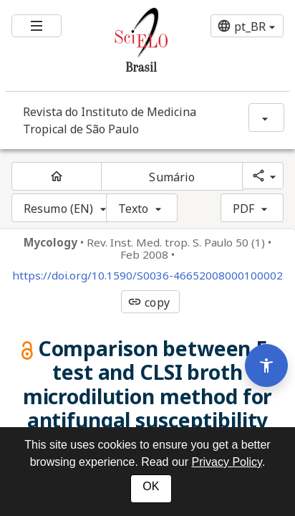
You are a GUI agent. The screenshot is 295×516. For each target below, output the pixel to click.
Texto (133, 208)
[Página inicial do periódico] (56, 176)
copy (148, 302)
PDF (243, 208)
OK (150, 486)
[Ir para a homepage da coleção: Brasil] (124, 45)
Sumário (172, 177)
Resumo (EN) (58, 208)
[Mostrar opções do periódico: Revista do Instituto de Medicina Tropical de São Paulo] (266, 117)
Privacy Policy (227, 462)
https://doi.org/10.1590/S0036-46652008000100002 (147, 275)
